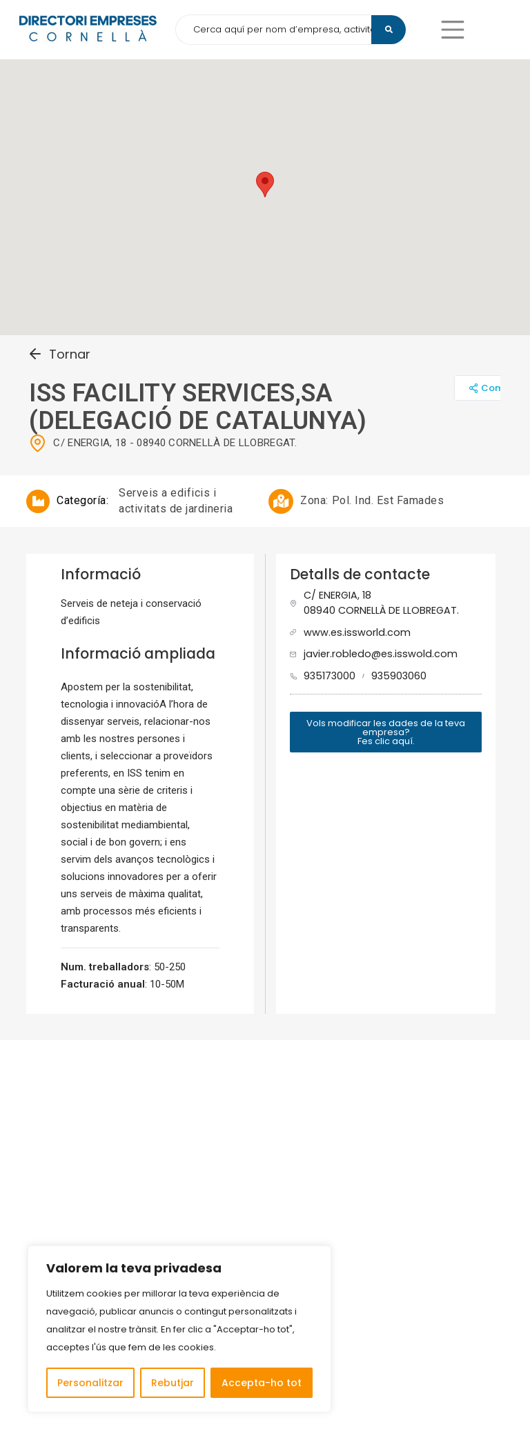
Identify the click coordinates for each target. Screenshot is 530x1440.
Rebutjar (172, 1383)
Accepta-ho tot (262, 1383)
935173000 (329, 676)
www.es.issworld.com (357, 632)
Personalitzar (90, 1383)
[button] (452, 29)
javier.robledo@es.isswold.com (381, 654)
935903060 (398, 676)
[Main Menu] (452, 29)
